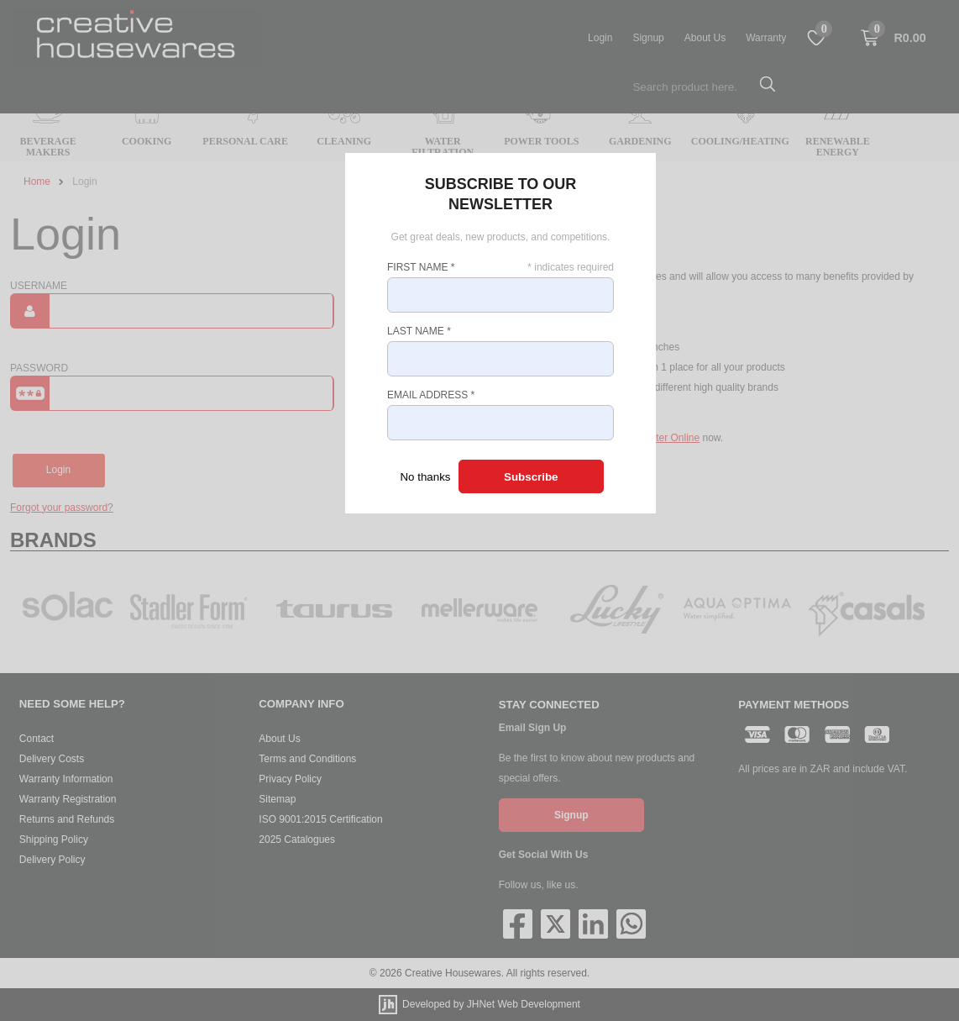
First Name (420, 267)
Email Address (430, 395)
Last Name (419, 331)
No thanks (425, 477)
